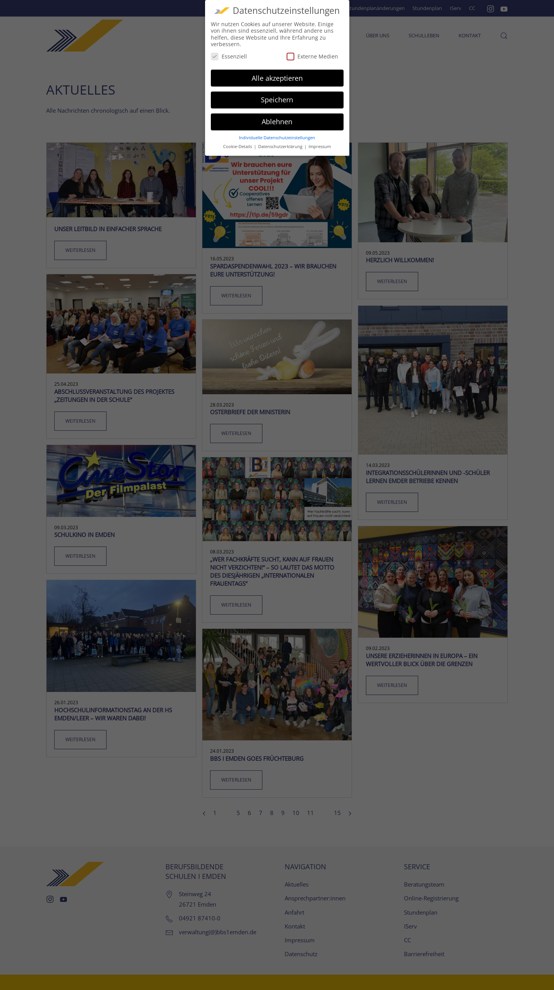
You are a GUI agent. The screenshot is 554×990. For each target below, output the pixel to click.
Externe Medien (312, 51)
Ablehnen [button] (277, 117)
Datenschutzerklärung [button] (281, 142)
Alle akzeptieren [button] (277, 73)
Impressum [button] (320, 142)
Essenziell (229, 51)
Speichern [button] (277, 95)
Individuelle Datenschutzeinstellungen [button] (277, 133)
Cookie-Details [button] (238, 142)
